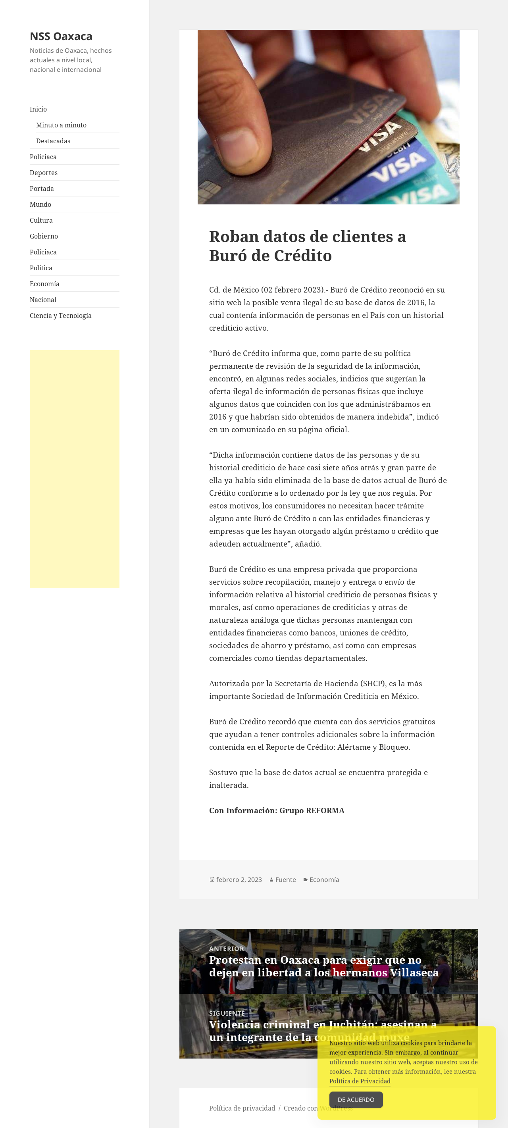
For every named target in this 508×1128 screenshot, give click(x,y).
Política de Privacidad (360, 1090)
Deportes (44, 172)
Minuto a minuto (61, 125)
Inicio (38, 109)
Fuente (285, 879)
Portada (42, 188)
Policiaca (43, 156)
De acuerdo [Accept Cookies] (356, 1109)
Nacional (43, 299)
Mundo (40, 204)
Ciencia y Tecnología (61, 315)
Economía (45, 283)
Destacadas (53, 141)
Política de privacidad (242, 1108)
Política (41, 268)
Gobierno (44, 236)
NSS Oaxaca (61, 36)
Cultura (41, 220)
